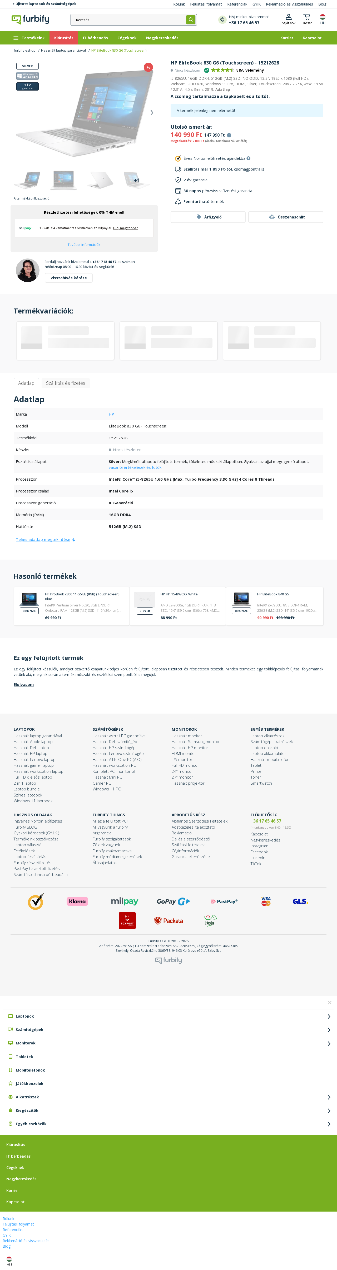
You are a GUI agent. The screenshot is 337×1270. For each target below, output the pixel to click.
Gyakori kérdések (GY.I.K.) (36, 832)
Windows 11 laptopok (33, 800)
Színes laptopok (28, 795)
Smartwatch (261, 783)
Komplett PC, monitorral (114, 771)
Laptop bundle (27, 788)
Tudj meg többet (125, 228)
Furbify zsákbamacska (112, 850)
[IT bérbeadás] (95, 37)
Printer (257, 771)
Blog (322, 4)
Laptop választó (28, 844)
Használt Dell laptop (31, 747)
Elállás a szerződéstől (191, 838)
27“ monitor (182, 777)
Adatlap (222, 89)
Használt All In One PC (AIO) (117, 759)
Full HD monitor (185, 765)
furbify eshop (25, 50)
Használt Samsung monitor (196, 741)
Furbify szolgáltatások (112, 838)
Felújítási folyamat (206, 4)
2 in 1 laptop (25, 783)
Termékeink (29, 38)
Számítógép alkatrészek (272, 741)
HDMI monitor (184, 753)
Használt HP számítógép (114, 747)
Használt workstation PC (114, 765)
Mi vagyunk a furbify (110, 827)
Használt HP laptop (30, 753)
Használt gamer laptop (34, 765)
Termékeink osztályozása (36, 838)
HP (111, 414)
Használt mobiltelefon (270, 759)
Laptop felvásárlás (30, 856)
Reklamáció (182, 832)
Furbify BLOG (25, 827)
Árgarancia (102, 832)
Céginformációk (185, 850)
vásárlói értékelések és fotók (135, 467)
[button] (234, 70)
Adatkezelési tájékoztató (193, 827)
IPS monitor (182, 759)
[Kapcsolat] (312, 37)
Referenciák (237, 4)
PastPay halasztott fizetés (37, 868)
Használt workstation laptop (38, 771)
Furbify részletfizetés (32, 862)
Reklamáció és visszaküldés (289, 4)
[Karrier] (287, 37)
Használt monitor (187, 735)
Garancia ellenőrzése (191, 856)
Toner (256, 777)
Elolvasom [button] (24, 684)
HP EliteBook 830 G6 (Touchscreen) (118, 50)
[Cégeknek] (127, 37)
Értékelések (24, 850)
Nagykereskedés (265, 840)
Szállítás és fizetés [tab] (65, 383)
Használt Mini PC (107, 777)
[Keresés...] (134, 20)
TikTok (256, 863)
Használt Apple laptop (33, 741)
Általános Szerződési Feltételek (199, 821)
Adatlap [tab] (26, 383)
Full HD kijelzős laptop (33, 777)
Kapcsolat (259, 833)
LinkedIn (258, 857)
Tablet (256, 765)
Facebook (259, 851)
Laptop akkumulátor (268, 753)
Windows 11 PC (107, 788)
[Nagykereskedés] (162, 37)
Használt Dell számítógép (115, 741)
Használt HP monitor (190, 747)
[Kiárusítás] (63, 37)
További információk (84, 244)
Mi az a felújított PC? (110, 821)
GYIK (256, 4)
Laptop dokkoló (264, 747)
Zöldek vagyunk (106, 844)
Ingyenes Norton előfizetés (38, 821)
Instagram (259, 845)
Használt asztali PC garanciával (119, 735)
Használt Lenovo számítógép (118, 753)
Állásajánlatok (105, 862)
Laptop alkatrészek (267, 735)
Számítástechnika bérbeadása (41, 874)
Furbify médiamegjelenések (117, 856)
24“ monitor (182, 771)
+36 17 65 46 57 (266, 821)
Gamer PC (102, 783)
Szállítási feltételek (188, 844)
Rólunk (179, 4)
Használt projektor (188, 783)
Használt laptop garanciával (63, 50)
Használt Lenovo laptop (35, 759)
